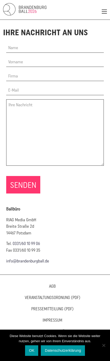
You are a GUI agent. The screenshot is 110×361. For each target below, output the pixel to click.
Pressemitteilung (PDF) (52, 308)
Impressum (52, 320)
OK (31, 350)
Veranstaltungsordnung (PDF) (52, 297)
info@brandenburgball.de (27, 261)
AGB (52, 286)
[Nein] (103, 345)
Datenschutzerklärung (63, 350)
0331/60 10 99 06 (26, 243)
